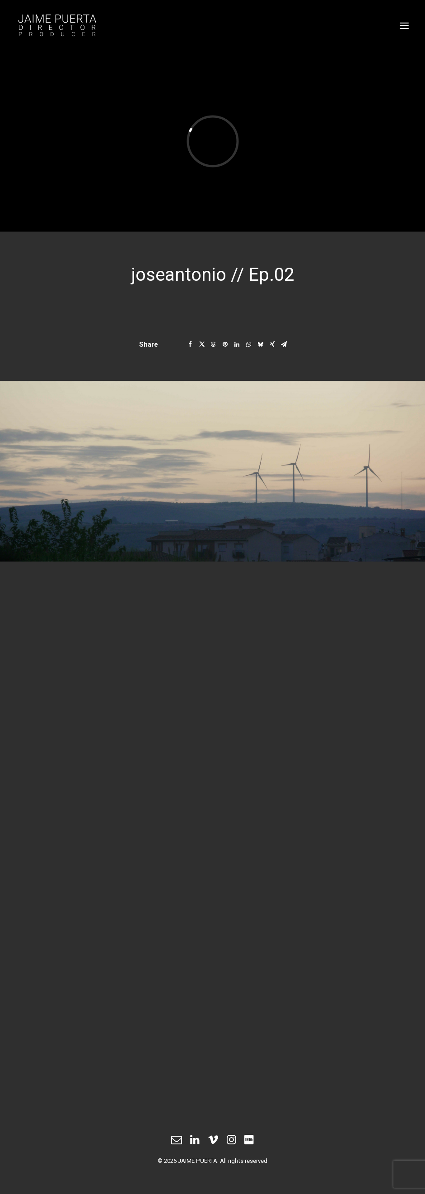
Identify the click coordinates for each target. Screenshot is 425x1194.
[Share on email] (284, 344)
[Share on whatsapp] (248, 344)
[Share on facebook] (190, 344)
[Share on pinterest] (225, 344)
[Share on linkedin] (237, 344)
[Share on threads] (213, 344)
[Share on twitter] (201, 344)
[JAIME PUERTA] (212, 25)
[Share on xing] (272, 344)
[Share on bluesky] (260, 344)
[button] (404, 25)
